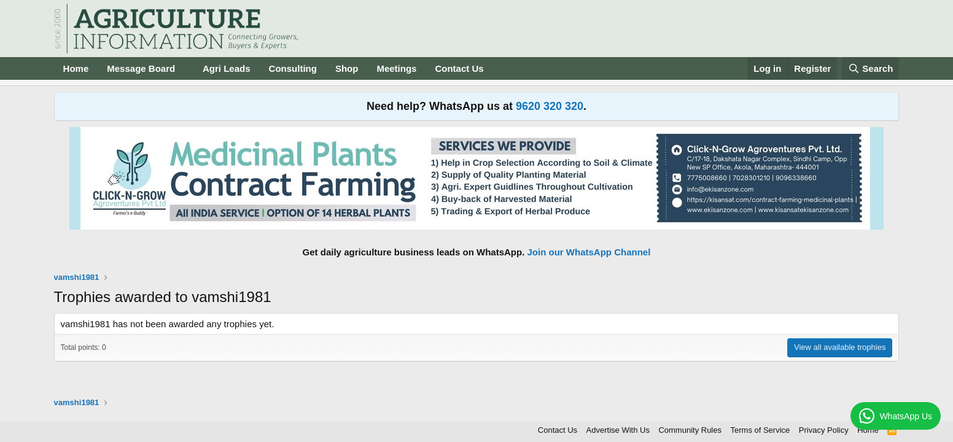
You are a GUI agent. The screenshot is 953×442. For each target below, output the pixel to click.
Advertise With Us (618, 430)
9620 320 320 (549, 106)
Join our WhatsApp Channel (589, 252)
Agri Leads (227, 68)
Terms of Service (760, 430)
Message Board (141, 68)
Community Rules (690, 430)
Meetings (396, 68)
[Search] (871, 68)
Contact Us (459, 68)
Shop (347, 68)
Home (76, 68)
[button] (184, 68)
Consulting (293, 68)
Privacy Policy (824, 430)
